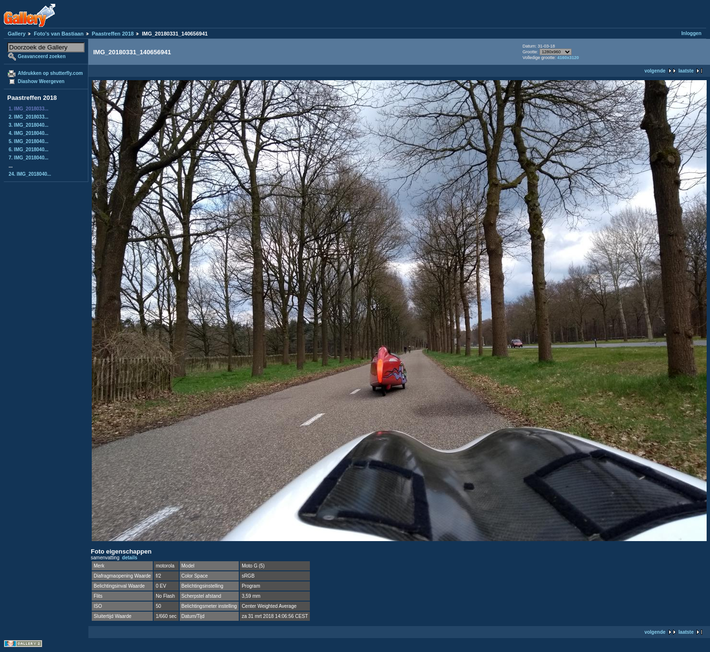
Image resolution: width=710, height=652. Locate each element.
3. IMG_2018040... (29, 125)
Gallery (16, 33)
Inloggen (691, 33)
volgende (654, 70)
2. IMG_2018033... (29, 117)
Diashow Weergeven (41, 81)
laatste (686, 70)
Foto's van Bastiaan (58, 33)
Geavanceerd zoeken (42, 56)
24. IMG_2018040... (30, 174)
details (129, 557)
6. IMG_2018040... (29, 149)
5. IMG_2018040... (29, 141)
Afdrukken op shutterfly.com (50, 73)
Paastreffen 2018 (113, 33)
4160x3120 (568, 57)
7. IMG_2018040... (29, 157)
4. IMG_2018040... (29, 133)
